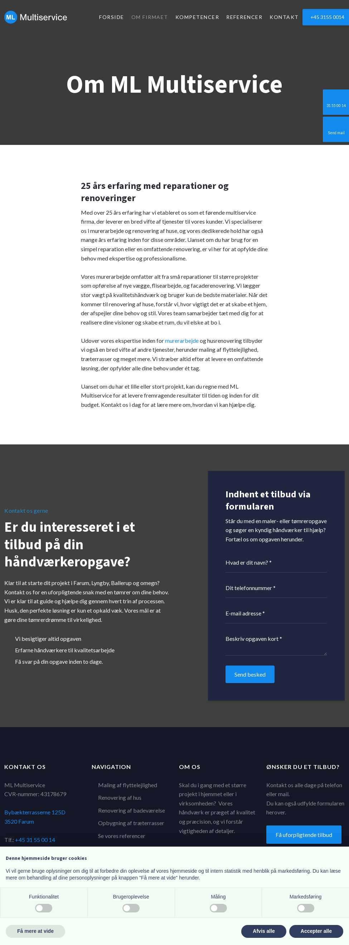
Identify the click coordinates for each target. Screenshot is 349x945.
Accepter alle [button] (316, 931)
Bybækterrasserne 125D (35, 812)
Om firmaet (149, 17)
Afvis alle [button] (264, 931)
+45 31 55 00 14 (35, 839)
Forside (111, 17)
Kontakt (284, 17)
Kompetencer (197, 17)
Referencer (244, 17)
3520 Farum (19, 821)
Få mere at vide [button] (35, 931)
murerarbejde (182, 340)
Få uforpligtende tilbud (304, 834)
